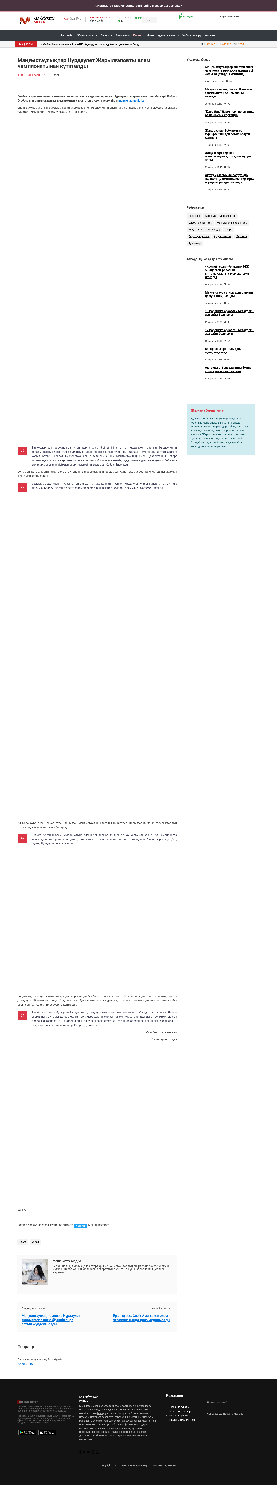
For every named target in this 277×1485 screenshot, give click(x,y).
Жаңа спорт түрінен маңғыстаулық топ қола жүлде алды (228, 156)
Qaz (72, 18)
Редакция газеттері (178, 1411)
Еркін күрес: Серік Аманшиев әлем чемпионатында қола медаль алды (141, 1318)
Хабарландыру (191, 35)
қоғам (35, 1242)
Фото (150, 35)
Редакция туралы (177, 1407)
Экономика (123, 35)
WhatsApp (81, 1226)
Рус (78, 18)
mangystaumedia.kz (131, 100)
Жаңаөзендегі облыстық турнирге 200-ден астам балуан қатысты (227, 134)
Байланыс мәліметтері (180, 1419)
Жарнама (210, 35)
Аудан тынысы (167, 35)
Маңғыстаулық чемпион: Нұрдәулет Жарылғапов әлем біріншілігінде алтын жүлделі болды (51, 1320)
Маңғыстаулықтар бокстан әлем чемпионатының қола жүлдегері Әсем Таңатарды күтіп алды (229, 70)
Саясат (105, 35)
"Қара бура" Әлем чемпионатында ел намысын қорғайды (229, 113)
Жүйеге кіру (25, 1363)
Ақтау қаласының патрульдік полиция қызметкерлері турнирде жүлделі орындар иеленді (229, 178)
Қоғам (137, 35)
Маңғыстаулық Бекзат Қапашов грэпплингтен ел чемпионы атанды (228, 93)
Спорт (22, 1242)
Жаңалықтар (86, 35)
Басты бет (67, 35)
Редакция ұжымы (178, 1415)
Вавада (101, 1413)
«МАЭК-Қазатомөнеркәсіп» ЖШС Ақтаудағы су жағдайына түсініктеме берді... (91, 44)
